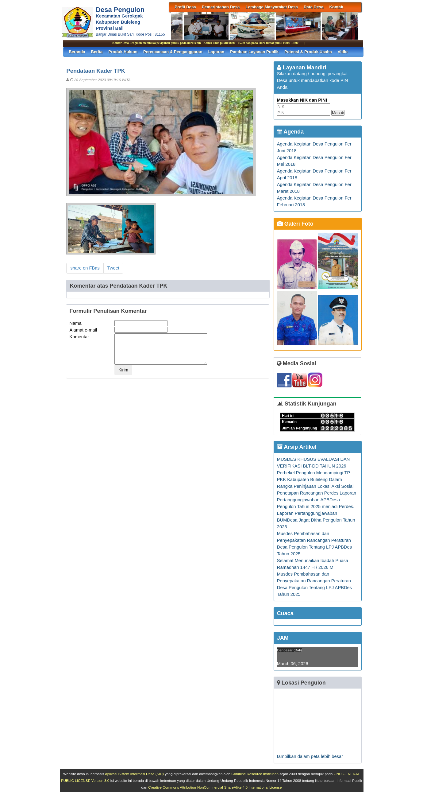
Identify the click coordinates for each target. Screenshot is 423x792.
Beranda (77, 51)
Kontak (336, 7)
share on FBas (84, 268)
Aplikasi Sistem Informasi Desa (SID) (134, 774)
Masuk (338, 113)
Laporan (216, 51)
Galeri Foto (295, 224)
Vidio (343, 51)
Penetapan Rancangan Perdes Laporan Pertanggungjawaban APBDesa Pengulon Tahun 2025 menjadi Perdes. (316, 500)
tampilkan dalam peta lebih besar (310, 756)
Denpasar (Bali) (289, 650)
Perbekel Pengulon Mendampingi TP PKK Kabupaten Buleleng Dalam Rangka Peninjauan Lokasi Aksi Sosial (315, 479)
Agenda (290, 132)
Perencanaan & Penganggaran (172, 51)
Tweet (113, 268)
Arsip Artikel (297, 447)
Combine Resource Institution (255, 774)
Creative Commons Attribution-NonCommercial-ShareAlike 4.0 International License (215, 787)
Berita (97, 51)
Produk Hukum (122, 51)
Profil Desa (185, 7)
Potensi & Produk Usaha (308, 51)
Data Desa (313, 7)
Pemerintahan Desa (221, 7)
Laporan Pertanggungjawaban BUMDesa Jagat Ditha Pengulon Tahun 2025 (316, 520)
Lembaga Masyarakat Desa (272, 7)
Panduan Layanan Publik (254, 51)
